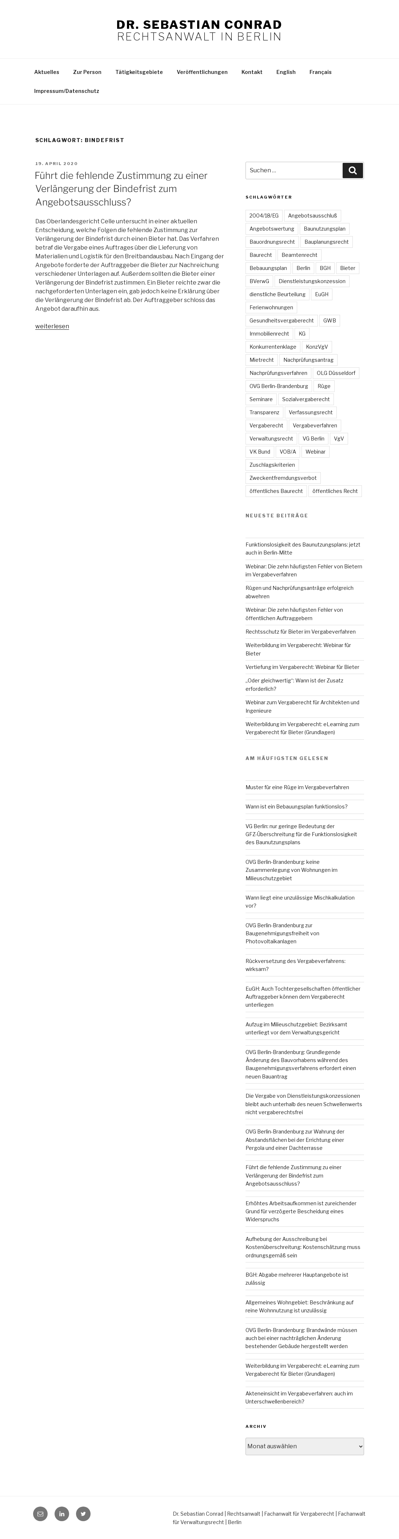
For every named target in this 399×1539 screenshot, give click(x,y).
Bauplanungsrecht (326, 242)
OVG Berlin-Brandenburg (279, 386)
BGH (325, 268)
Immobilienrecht (269, 333)
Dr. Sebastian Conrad (199, 24)
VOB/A (288, 452)
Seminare (261, 399)
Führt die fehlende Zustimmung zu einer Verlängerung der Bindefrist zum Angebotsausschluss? (121, 189)
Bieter (347, 268)
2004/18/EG (264, 215)
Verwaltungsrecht (271, 438)
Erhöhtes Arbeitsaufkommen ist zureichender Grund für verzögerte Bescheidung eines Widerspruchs (301, 1211)
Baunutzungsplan (325, 229)
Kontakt (252, 72)
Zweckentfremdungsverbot (283, 478)
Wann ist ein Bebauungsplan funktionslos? (297, 806)
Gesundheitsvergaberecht (282, 320)
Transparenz (264, 412)
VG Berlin (313, 438)
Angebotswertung (272, 229)
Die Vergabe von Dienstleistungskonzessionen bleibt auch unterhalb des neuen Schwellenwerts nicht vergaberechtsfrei (304, 1104)
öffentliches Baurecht (276, 491)
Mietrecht (262, 360)
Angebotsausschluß (312, 215)
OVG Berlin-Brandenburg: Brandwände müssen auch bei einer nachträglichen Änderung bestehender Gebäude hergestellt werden (301, 1338)
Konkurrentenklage (273, 347)
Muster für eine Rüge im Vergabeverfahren (297, 787)
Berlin (303, 268)
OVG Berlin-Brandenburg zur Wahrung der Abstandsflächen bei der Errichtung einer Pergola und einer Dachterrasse (295, 1139)
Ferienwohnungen (271, 307)
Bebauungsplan (268, 268)
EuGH (321, 294)
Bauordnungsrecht (272, 242)
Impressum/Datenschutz (66, 91)
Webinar (316, 452)
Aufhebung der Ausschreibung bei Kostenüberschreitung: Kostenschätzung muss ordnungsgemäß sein (303, 1247)
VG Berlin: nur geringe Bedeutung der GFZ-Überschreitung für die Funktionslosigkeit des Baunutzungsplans (301, 834)
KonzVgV (317, 347)
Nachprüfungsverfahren (278, 373)
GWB (329, 320)
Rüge (324, 386)
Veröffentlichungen (202, 72)
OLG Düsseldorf (336, 373)
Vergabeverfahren (315, 425)
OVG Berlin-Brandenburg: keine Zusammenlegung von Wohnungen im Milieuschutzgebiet (292, 870)
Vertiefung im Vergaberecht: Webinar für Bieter (302, 667)
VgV (339, 438)
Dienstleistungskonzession (312, 281)
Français (321, 72)
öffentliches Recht (335, 491)
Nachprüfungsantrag (308, 360)
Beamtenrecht (300, 255)
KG (302, 333)
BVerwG (259, 281)
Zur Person (87, 72)
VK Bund (260, 452)
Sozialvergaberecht (306, 399)
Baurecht (261, 255)
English (286, 72)
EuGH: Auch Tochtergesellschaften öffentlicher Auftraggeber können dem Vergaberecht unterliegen (303, 997)
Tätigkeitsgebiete (139, 72)
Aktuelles (46, 72)
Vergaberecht (266, 425)
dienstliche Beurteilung (278, 294)
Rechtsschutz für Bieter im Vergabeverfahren (301, 631)
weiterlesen (52, 326)
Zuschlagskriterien (272, 465)
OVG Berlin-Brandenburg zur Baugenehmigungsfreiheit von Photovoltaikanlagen (282, 933)
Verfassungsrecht (311, 412)
